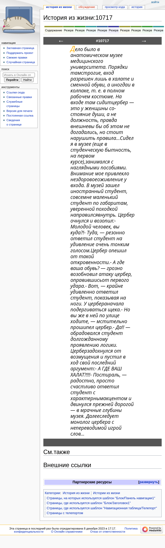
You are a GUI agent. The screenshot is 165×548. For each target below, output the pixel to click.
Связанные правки (19, 97)
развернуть (148, 482)
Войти (155, 2)
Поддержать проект (19, 52)
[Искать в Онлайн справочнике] (19, 75)
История (136, 6)
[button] (148, 482)
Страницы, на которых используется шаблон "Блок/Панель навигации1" (101, 498)
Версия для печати (19, 110)
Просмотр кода (115, 6)
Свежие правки (16, 57)
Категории (52, 493)
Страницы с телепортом (65, 513)
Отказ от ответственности (107, 531)
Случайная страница (20, 62)
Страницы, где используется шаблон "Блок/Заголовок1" (89, 503)
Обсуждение (87, 6)
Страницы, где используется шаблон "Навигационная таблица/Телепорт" (102, 508)
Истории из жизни (106, 493)
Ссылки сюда (15, 92)
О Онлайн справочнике (67, 531)
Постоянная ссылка (19, 115)
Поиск (5, 69)
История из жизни (76, 493)
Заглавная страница (20, 48)
